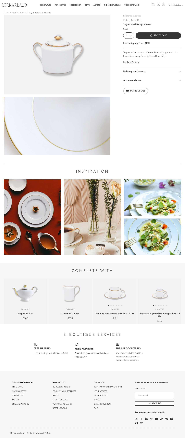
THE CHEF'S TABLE (60, 400)
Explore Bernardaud (22, 383)
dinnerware (17, 387)
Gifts (87, 5)
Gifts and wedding (20, 404)
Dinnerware (45, 5)
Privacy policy (101, 395)
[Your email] (154, 395)
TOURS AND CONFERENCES (64, 391)
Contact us (99, 383)
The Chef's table (131, 5)
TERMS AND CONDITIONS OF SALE (108, 387)
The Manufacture (112, 5)
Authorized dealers (62, 404)
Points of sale (135, 91)
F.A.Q (96, 408)
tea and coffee (19, 391)
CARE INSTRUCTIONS (102, 404)
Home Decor (75, 5)
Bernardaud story (62, 387)
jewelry (15, 400)
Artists (97, 5)
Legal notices (100, 391)
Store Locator (60, 408)
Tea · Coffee (60, 5)
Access (97, 400)
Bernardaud (59, 383)
